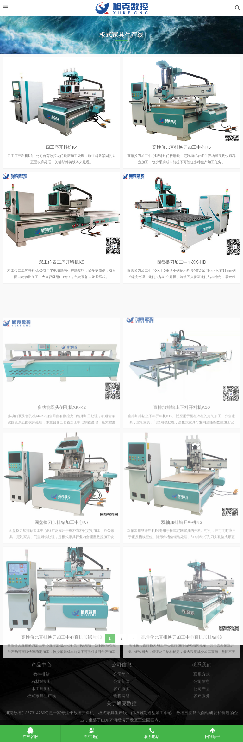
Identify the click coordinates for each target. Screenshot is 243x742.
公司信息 (201, 703)
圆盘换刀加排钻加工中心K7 (61, 582)
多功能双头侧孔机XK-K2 (61, 467)
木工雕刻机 (41, 710)
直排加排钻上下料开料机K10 (181, 467)
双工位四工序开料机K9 (61, 267)
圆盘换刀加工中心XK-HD (181, 267)
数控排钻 (41, 696)
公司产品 (201, 710)
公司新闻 (121, 703)
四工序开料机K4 (62, 153)
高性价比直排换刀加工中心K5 (181, 153)
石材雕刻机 (41, 703)
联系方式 (201, 696)
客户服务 (121, 710)
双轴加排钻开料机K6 (181, 582)
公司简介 (121, 696)
